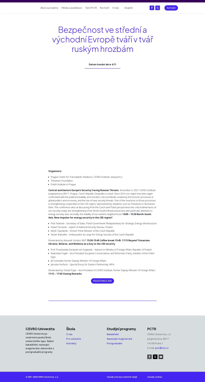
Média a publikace (72, 7)
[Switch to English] (127, 7)
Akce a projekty (49, 7)
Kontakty (71, 343)
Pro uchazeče (73, 338)
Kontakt (171, 7)
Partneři (104, 7)
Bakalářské (113, 334)
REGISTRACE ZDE (102, 280)
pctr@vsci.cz (162, 348)
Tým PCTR (91, 7)
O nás (115, 7)
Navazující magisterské (119, 338)
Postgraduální (114, 343)
